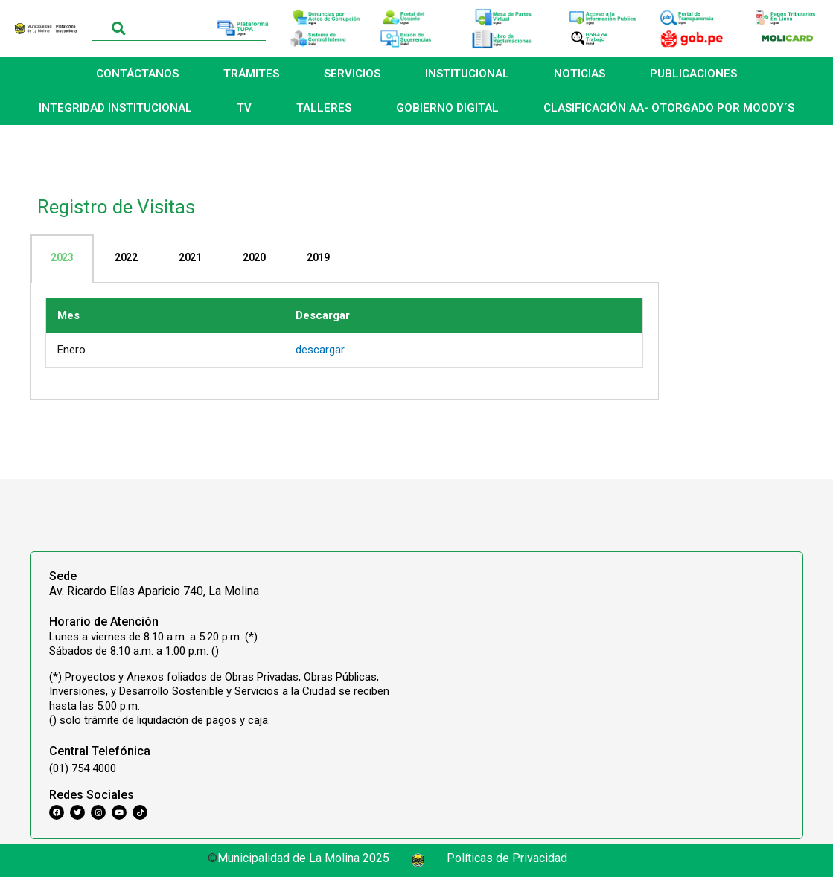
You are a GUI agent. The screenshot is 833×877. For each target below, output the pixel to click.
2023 (62, 257)
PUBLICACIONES (693, 73)
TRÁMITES (251, 73)
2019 (318, 257)
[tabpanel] (344, 341)
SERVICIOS (352, 73)
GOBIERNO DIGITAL (447, 108)
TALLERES (323, 108)
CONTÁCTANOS (137, 73)
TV (244, 108)
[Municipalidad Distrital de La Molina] (604, 659)
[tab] (62, 258)
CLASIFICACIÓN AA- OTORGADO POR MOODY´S (668, 108)
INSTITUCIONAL (467, 73)
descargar (320, 349)
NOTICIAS (579, 73)
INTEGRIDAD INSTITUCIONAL (115, 108)
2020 (254, 257)
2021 (190, 257)
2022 (126, 257)
